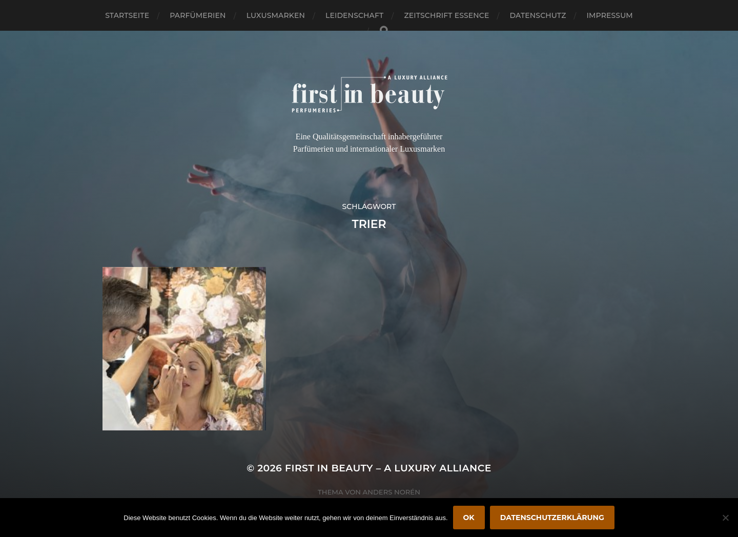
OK (469, 517)
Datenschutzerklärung (552, 517)
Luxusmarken (276, 15)
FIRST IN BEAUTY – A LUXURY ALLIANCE (388, 468)
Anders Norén (391, 492)
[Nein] (725, 517)
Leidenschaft (354, 15)
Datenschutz (538, 15)
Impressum (610, 15)
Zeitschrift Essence (446, 15)
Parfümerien (197, 15)
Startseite (127, 15)
